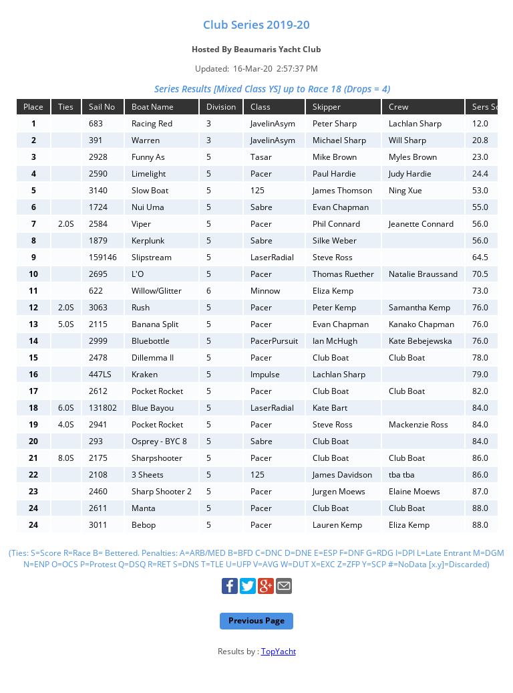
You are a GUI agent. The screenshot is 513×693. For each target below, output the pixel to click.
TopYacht (278, 651)
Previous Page (256, 620)
